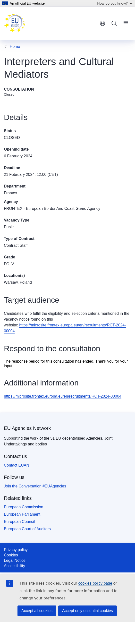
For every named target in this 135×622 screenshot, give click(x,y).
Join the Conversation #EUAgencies (35, 486)
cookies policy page (95, 583)
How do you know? (115, 3)
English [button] (102, 23)
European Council (19, 522)
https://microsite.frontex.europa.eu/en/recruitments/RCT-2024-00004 (62, 396)
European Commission (23, 507)
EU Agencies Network (27, 428)
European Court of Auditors (27, 529)
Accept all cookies (36, 611)
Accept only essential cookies (87, 611)
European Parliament (22, 514)
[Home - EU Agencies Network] (14, 23)
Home (15, 46)
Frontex (10, 193)
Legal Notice (14, 560)
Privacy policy (16, 550)
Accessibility (14, 566)
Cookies (11, 555)
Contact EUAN (16, 465)
